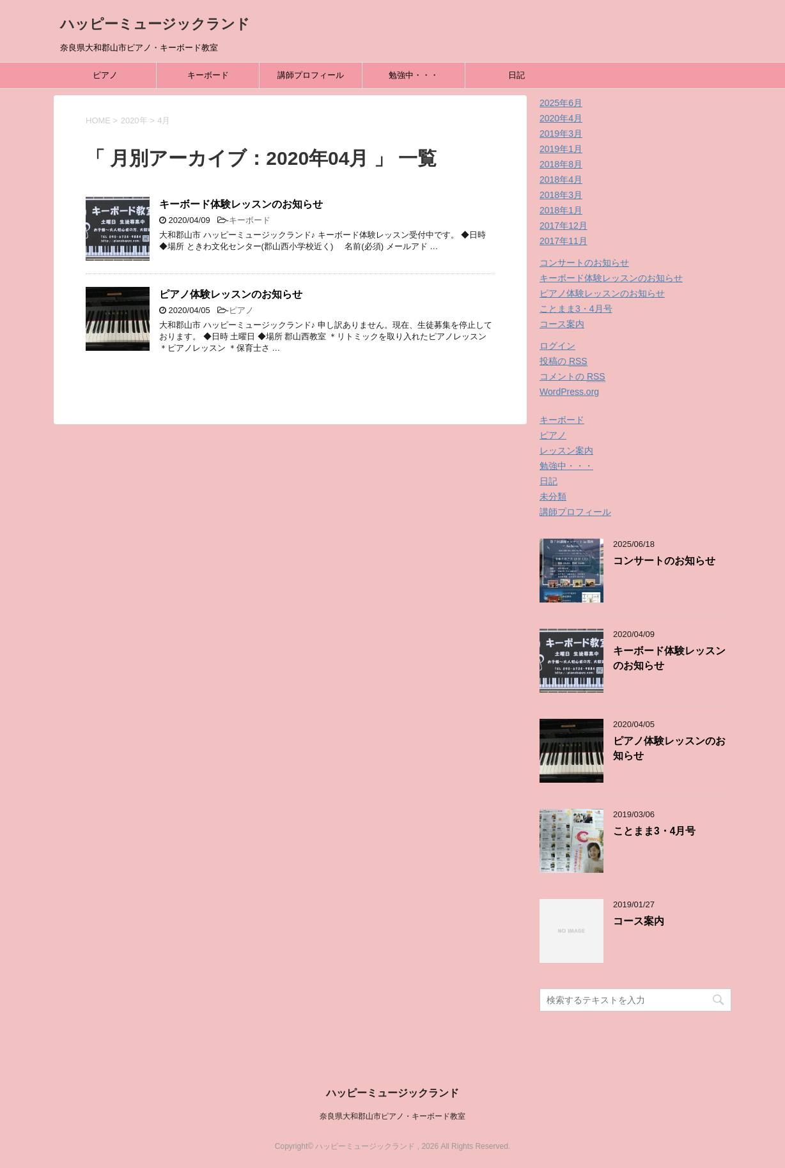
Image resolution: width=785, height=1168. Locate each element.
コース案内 (562, 324)
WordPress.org (569, 392)
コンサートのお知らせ (584, 262)
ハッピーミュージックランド (155, 24)
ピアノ (105, 75)
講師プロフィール (310, 75)
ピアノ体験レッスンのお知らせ (230, 294)
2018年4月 (561, 179)
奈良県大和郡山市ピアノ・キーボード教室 (392, 1116)
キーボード (208, 75)
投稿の (563, 361)
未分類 (553, 496)
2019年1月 (561, 149)
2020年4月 (561, 118)
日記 (516, 75)
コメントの (572, 376)
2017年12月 (563, 225)
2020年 (134, 120)
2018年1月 (561, 210)
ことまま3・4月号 (576, 309)
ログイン (557, 346)
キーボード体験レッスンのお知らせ (241, 204)
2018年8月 (561, 164)
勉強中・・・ (414, 75)
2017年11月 (563, 241)
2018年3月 (561, 195)
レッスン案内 (566, 450)
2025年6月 (561, 103)
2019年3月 (561, 133)
